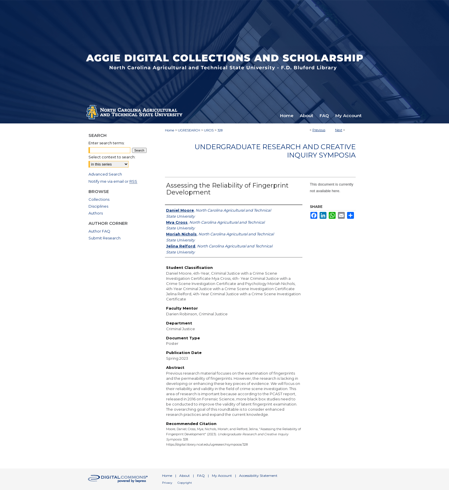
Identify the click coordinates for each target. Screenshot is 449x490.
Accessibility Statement (258, 475)
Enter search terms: (106, 143)
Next (338, 130)
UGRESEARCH (189, 130)
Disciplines (98, 206)
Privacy (167, 483)
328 (219, 130)
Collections (98, 199)
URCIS (209, 130)
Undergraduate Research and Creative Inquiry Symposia (275, 151)
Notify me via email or (112, 181)
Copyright (185, 483)
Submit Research (104, 238)
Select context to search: (111, 157)
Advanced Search (105, 174)
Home (169, 130)
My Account (222, 475)
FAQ (201, 475)
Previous (318, 130)
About (184, 475)
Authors (95, 213)
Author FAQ (99, 231)
